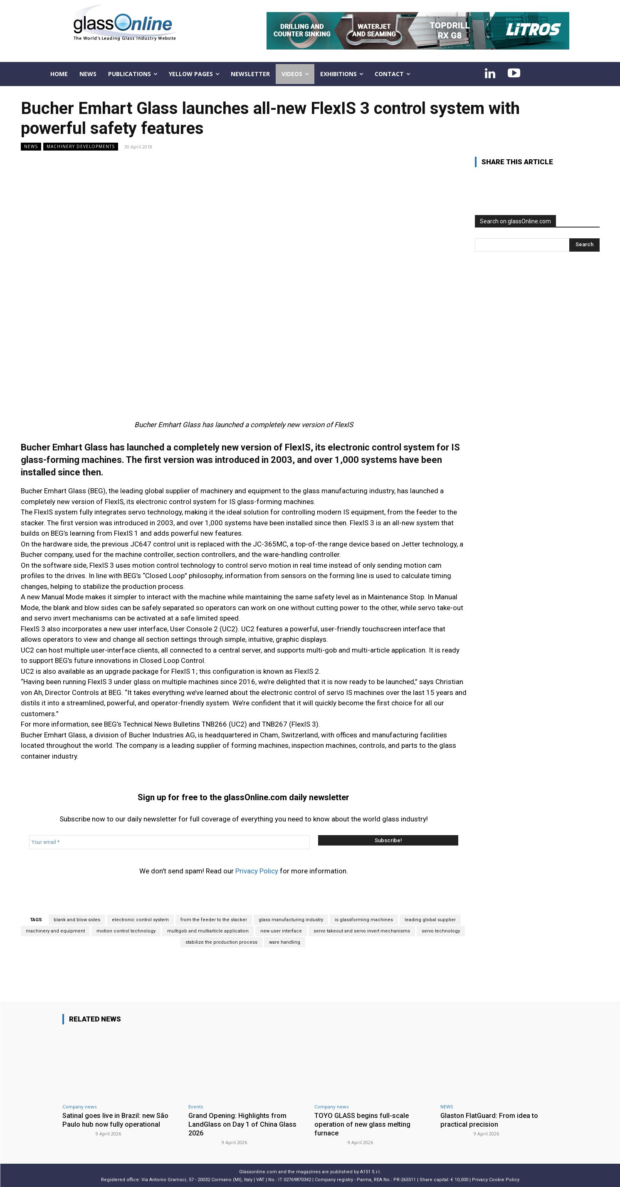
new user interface (281, 931)
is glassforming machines (364, 919)
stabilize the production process (221, 942)
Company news (79, 1106)
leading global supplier (430, 919)
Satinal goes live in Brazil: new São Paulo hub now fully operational (117, 1119)
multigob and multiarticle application (208, 931)
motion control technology (126, 931)
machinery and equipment (55, 931)
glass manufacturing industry (291, 919)
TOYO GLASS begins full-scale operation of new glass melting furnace (363, 1124)
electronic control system (140, 919)
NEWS (31, 147)
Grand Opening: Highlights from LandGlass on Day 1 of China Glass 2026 (243, 1124)
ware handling (284, 942)
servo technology (441, 931)
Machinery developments (80, 147)
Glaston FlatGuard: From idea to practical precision (490, 1119)
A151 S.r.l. (370, 1171)
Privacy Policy (256, 871)
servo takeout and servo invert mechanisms (362, 931)
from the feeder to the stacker (213, 919)
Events (195, 1106)
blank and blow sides (77, 919)
